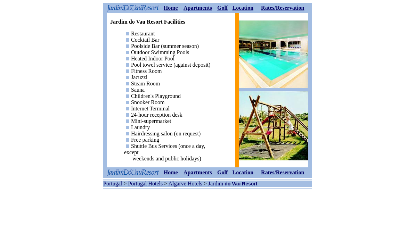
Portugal (112, 183)
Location (243, 8)
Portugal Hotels (145, 183)
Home (171, 8)
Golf (222, 8)
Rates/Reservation (282, 8)
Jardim (216, 183)
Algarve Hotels (185, 183)
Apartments (198, 8)
